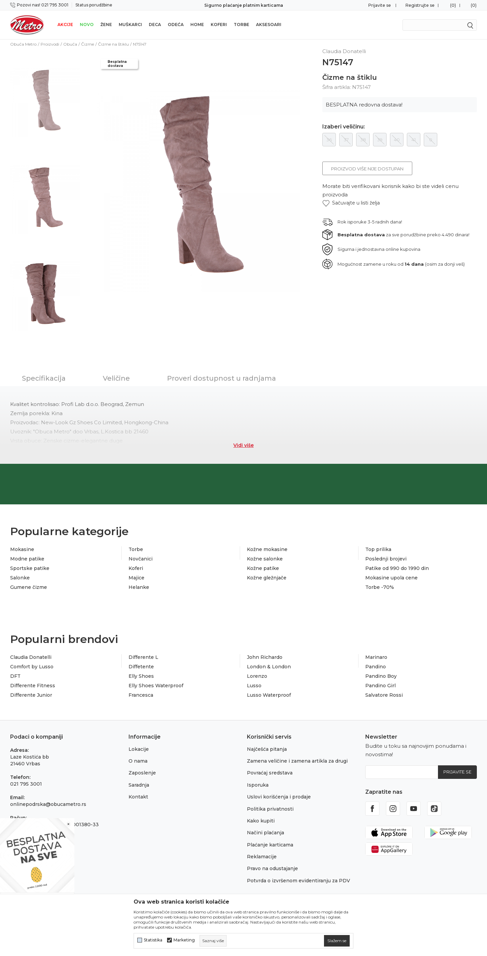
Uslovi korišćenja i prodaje (279, 797)
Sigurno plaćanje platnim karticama (243, 5)
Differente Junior (31, 695)
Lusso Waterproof (269, 695)
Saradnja (139, 785)
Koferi (219, 24)
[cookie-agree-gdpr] (337, 941)
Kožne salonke (265, 559)
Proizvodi (50, 44)
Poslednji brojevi (386, 559)
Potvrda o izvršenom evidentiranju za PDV (298, 881)
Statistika (153, 940)
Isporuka (258, 785)
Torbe (241, 24)
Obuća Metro (23, 44)
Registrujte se (420, 5)
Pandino (375, 667)
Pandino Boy (381, 676)
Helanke (139, 587)
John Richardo (264, 657)
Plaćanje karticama (270, 845)
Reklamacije (262, 857)
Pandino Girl (380, 686)
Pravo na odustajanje (272, 868)
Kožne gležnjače (266, 578)
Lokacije (139, 749)
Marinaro (376, 657)
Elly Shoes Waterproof (156, 686)
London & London (269, 667)
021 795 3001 (26, 784)
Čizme (87, 44)
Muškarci (130, 24)
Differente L (143, 657)
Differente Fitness (32, 686)
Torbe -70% (379, 587)
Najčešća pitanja (267, 749)
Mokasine (22, 549)
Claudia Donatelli (30, 657)
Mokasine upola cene (391, 578)
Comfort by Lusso (31, 667)
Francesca (141, 695)
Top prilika (378, 549)
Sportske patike (29, 568)
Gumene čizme (28, 587)
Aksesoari (268, 24)
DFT (15, 676)
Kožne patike (263, 568)
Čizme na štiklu (113, 44)
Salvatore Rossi (384, 695)
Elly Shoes (141, 676)
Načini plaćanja (265, 833)
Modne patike (27, 559)
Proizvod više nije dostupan (367, 168)
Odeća (176, 24)
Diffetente (141, 667)
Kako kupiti (261, 821)
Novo (87, 24)
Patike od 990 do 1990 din (397, 568)
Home (197, 24)
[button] (351, 203)
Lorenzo (257, 676)
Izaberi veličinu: (343, 127)
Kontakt (138, 797)
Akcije (65, 24)
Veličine (116, 378)
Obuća (70, 44)
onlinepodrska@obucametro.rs (48, 804)
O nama (138, 761)
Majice (136, 578)
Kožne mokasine (267, 549)
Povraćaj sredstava (270, 773)
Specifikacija (44, 378)
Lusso (254, 686)
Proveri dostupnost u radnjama (221, 378)
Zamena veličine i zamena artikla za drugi (297, 761)
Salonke (20, 578)
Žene (106, 24)
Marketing (184, 940)
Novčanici (141, 559)
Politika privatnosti (270, 809)
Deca (155, 24)
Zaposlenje (142, 773)
